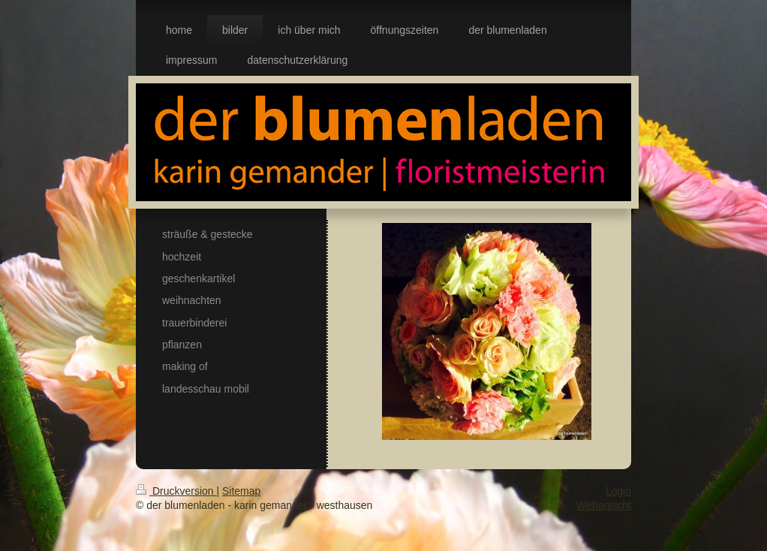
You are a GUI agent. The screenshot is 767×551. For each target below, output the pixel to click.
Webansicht (603, 505)
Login (618, 491)
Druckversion (176, 491)
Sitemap (241, 491)
